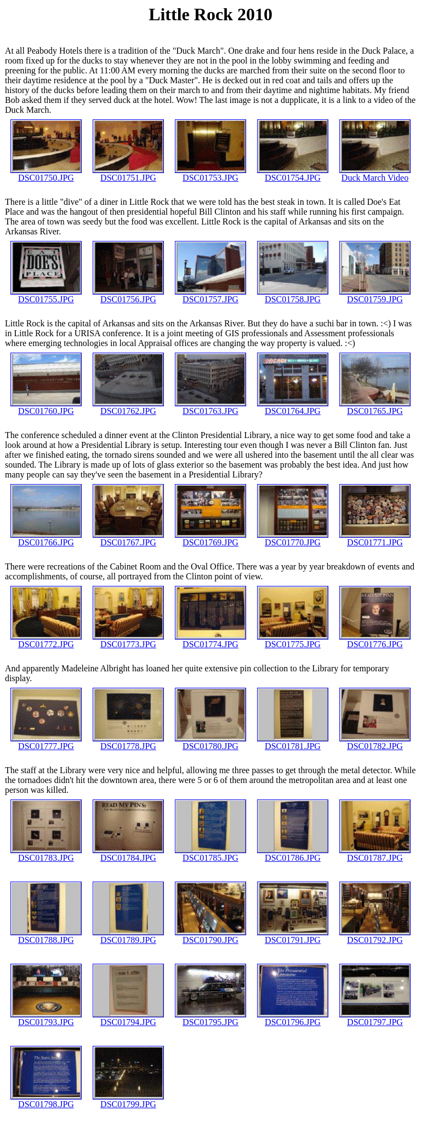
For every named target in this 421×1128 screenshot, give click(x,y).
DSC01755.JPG (46, 295)
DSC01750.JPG (46, 173)
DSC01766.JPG (46, 538)
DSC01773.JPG (128, 640)
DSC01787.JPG (375, 853)
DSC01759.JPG (375, 295)
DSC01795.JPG (210, 1018)
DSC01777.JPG (46, 742)
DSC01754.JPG (292, 173)
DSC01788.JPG (46, 936)
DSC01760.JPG (46, 407)
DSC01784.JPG (128, 853)
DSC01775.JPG (292, 640)
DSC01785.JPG (210, 853)
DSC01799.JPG (128, 1100)
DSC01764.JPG (292, 407)
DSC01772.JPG (46, 640)
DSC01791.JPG (292, 936)
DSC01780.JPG (210, 742)
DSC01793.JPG (46, 1018)
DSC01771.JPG (375, 538)
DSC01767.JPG (128, 538)
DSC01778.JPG (128, 742)
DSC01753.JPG (210, 173)
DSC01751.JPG (128, 173)
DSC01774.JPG (210, 640)
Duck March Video (375, 173)
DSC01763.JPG (210, 407)
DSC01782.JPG (375, 742)
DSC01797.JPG (375, 1018)
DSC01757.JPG (210, 295)
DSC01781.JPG (292, 742)
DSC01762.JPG (128, 407)
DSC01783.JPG (46, 853)
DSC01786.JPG (292, 853)
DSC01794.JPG (128, 1018)
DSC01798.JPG (46, 1100)
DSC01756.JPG (128, 295)
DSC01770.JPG (292, 538)
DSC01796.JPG (292, 1018)
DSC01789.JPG (128, 936)
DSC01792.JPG (375, 936)
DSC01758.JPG (292, 295)
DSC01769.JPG (210, 538)
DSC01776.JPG (375, 640)
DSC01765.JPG (375, 407)
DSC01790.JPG (210, 936)
